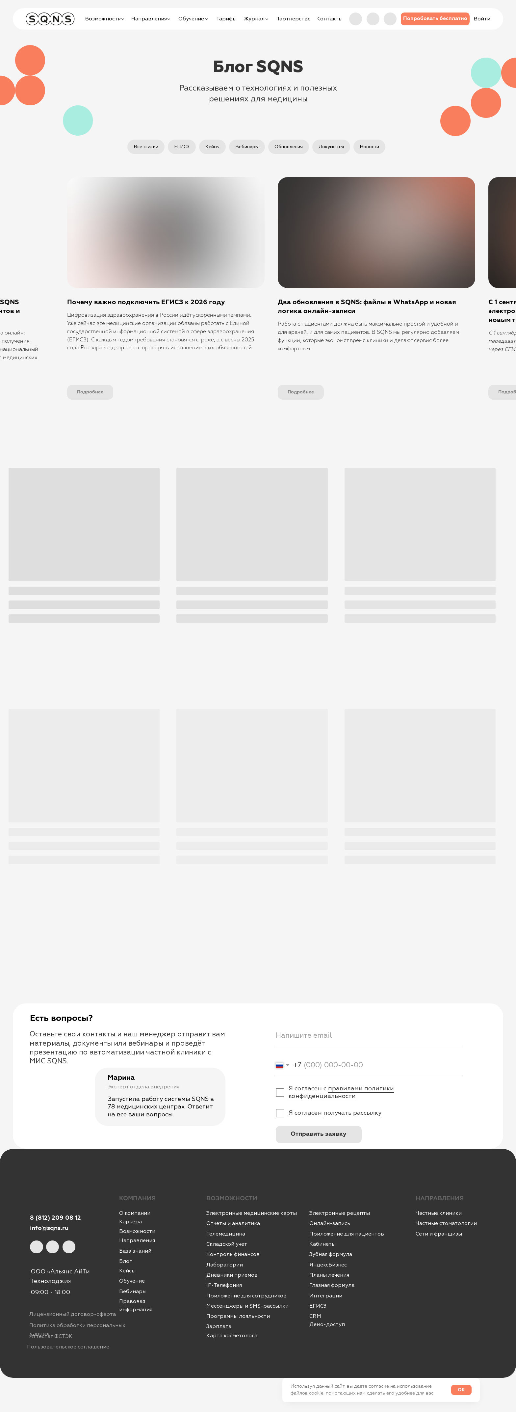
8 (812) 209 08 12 (55, 1218)
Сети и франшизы (439, 1234)
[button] (435, 19)
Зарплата (218, 1326)
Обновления (288, 146)
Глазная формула (331, 1285)
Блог (125, 1261)
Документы (331, 146)
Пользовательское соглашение (68, 1347)
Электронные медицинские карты (251, 1213)
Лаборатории (224, 1265)
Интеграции (325, 1295)
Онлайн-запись (329, 1223)
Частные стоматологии (446, 1223)
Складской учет (226, 1244)
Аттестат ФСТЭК (50, 1336)
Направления (137, 1240)
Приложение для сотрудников (246, 1295)
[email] (369, 1035)
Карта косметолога (231, 1335)
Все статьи (146, 146)
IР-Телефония (224, 1285)
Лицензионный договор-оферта (72, 1314)
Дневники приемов (232, 1275)
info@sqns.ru (49, 1228)
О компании (134, 1213)
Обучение (132, 1281)
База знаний (135, 1251)
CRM (315, 1316)
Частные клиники (439, 1213)
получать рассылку (352, 1113)
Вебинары (247, 146)
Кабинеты (322, 1244)
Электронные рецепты (339, 1213)
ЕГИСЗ (182, 146)
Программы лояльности (238, 1316)
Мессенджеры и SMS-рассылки (247, 1306)
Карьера (130, 1221)
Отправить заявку (319, 1134)
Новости (369, 146)
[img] (390, 19)
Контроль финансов (233, 1254)
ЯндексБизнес (328, 1265)
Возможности (137, 1231)
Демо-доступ (327, 1324)
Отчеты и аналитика (233, 1223)
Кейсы (212, 146)
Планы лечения (329, 1275)
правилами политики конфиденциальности (341, 1092)
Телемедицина (225, 1234)
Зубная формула (330, 1254)
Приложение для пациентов (346, 1234)
